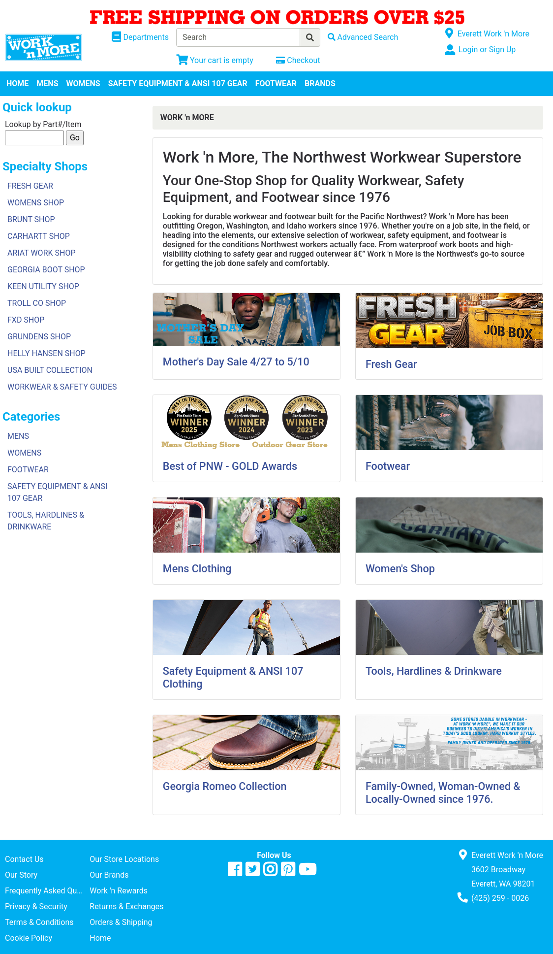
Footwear (388, 466)
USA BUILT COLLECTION (49, 370)
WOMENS (83, 83)
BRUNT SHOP (31, 219)
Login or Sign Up (487, 49)
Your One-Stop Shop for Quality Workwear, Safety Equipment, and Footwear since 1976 (313, 188)
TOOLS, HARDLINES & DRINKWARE (45, 520)
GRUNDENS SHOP (39, 336)
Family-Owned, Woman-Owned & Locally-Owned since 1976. (443, 792)
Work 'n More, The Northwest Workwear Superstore (342, 157)
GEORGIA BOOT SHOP (46, 269)
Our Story (21, 875)
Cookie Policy (28, 938)
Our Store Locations (124, 859)
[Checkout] (298, 60)
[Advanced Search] (363, 37)
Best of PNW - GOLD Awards (230, 466)
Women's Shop (400, 568)
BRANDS (320, 83)
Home (100, 938)
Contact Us (24, 859)
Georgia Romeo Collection (225, 786)
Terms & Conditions (39, 922)
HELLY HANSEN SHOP (46, 353)
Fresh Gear (391, 364)
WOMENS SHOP (35, 202)
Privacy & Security (36, 906)
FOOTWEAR (276, 83)
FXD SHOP (25, 320)
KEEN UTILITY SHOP (43, 286)
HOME (17, 83)
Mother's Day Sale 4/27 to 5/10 (236, 362)
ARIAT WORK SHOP (41, 253)
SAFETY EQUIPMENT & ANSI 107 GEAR (177, 83)
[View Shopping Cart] (214, 60)
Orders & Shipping (121, 922)
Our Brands (109, 875)
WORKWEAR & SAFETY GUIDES (62, 387)
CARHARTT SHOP (38, 236)
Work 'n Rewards (119, 890)
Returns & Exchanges (126, 906)
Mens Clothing (197, 568)
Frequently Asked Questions (47, 890)
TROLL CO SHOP (36, 303)
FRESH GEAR (30, 186)
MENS (47, 83)
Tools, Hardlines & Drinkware (434, 671)
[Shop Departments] (140, 37)
